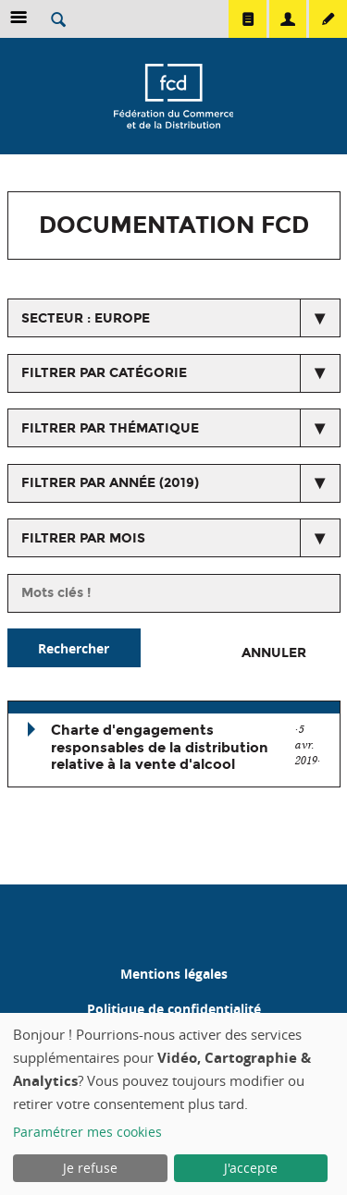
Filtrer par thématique (110, 428)
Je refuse (90, 1168)
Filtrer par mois (83, 538)
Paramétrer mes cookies (87, 1131)
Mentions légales (174, 973)
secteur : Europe (85, 318)
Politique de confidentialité (174, 1009)
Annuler (274, 653)
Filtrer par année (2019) (110, 483)
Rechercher (73, 648)
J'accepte (251, 1168)
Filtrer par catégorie (104, 373)
